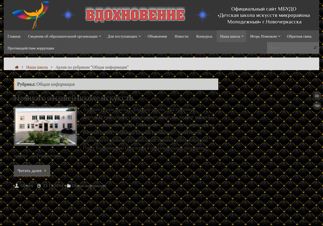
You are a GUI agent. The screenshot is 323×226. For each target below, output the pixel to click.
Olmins (26, 185)
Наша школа (37, 67)
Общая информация (89, 185)
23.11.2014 (53, 185)
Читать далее (33, 170)
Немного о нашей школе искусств (73, 98)
